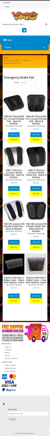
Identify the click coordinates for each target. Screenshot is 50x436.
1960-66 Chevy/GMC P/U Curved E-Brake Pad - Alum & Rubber (13, 120)
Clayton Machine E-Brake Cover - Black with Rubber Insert (13, 280)
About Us (8, 347)
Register (7, 2)
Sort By (16, 82)
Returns (7, 353)
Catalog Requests (11, 368)
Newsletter (12, 410)
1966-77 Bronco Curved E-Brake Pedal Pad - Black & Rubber (36, 174)
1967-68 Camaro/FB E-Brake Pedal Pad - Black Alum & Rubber (36, 227)
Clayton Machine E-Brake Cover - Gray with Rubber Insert (36, 280)
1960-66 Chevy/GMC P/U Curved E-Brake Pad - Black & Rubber (36, 120)
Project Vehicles (10, 371)
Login (7, 6)
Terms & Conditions (11, 358)
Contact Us (8, 350)
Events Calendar (10, 365)
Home (8, 47)
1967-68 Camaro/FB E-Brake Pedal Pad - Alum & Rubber (13, 226)
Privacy (7, 355)
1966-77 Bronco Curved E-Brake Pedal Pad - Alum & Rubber (14, 174)
